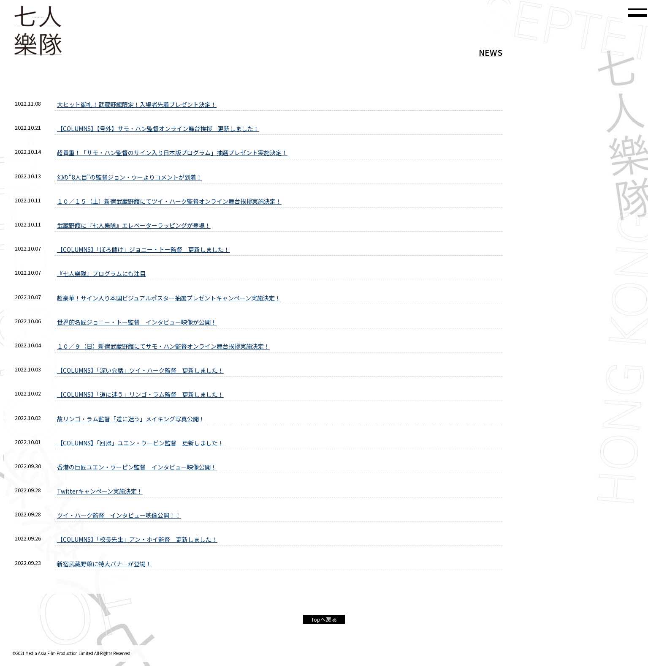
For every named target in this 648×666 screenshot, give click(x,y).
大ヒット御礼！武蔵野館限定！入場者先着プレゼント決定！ (137, 104)
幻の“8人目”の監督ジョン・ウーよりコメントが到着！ (129, 177)
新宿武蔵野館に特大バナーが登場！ (104, 564)
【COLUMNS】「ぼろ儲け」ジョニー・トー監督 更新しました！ (143, 249)
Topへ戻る (324, 619)
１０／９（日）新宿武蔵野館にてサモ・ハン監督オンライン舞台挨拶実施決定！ (163, 346)
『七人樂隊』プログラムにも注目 (101, 273)
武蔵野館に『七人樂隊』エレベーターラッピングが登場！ (134, 225)
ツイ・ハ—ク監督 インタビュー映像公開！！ (119, 515)
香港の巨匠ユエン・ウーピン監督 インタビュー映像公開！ (137, 467)
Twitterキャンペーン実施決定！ (100, 491)
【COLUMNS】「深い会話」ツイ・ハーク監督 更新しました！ (140, 370)
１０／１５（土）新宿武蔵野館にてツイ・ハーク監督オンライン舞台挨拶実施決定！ (169, 201)
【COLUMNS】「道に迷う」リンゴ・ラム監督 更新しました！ (140, 394)
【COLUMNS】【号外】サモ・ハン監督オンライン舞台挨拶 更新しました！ (158, 128)
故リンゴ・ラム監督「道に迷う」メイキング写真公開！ (131, 419)
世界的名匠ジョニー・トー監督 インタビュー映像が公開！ (137, 322)
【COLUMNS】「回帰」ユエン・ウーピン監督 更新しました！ (140, 443)
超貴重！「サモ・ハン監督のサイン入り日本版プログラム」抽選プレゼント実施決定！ (172, 152)
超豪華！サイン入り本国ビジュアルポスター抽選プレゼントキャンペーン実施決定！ (169, 298)
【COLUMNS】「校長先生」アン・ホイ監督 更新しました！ (137, 539)
